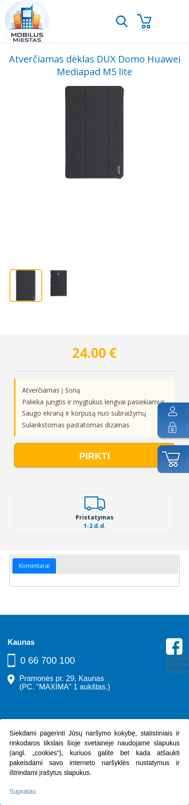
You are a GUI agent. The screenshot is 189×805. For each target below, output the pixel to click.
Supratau (22, 791)
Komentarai (34, 566)
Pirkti (94, 456)
